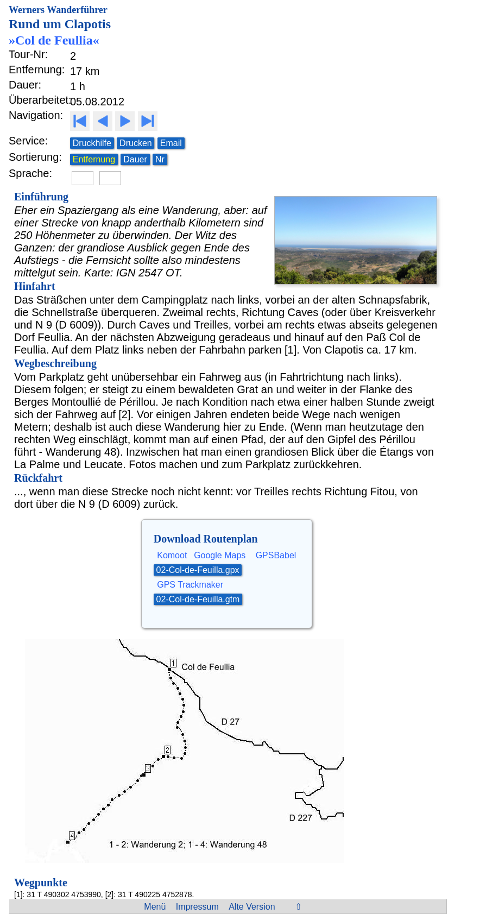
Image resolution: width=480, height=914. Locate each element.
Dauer (135, 159)
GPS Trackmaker (190, 584)
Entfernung (94, 159)
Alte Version (252, 906)
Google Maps (219, 555)
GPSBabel (276, 555)
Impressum (197, 906)
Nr (160, 159)
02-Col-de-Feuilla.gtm (198, 599)
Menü (155, 906)
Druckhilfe (92, 143)
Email (171, 143)
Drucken (135, 143)
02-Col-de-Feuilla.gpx (197, 570)
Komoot (172, 555)
